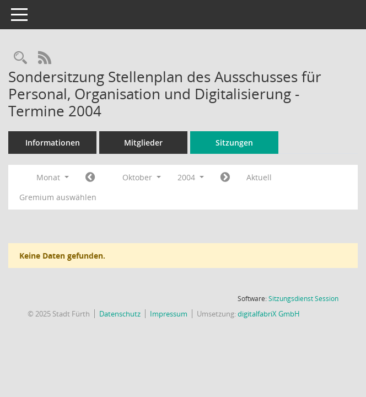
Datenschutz (120, 314)
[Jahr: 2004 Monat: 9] (90, 177)
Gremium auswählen (57, 197)
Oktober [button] (141, 177)
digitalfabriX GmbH (269, 314)
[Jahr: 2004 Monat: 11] (225, 177)
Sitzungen (234, 142)
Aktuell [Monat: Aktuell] (259, 177)
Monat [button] (52, 177)
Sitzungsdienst (303, 298)
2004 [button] (190, 177)
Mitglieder (143, 142)
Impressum (168, 314)
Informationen (52, 142)
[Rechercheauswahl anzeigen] (20, 58)
